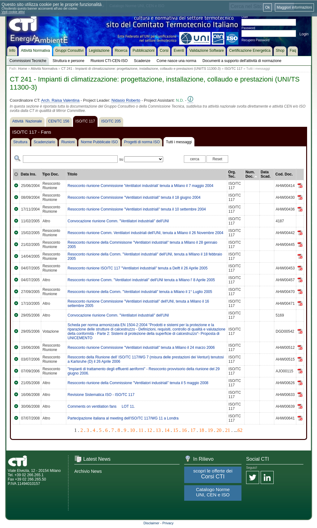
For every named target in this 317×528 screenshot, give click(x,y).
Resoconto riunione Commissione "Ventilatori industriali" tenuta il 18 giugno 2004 (133, 197)
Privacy (168, 523)
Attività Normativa (44, 68)
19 (210, 430)
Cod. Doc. (284, 174)
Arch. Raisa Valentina (60, 100)
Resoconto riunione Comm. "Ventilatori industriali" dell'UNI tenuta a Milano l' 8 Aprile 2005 (141, 280)
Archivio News (88, 471)
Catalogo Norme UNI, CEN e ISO (213, 492)
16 (184, 430)
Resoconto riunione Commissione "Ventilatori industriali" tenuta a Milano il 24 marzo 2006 (141, 347)
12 (149, 430)
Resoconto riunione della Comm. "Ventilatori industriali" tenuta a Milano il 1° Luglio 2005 (139, 292)
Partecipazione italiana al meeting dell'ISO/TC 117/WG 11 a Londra (123, 418)
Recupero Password (255, 40)
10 (132, 430)
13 (158, 430)
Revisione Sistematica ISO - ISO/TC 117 (100, 395)
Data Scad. (266, 174)
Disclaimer (151, 523)
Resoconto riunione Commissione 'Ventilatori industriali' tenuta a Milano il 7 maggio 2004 (140, 186)
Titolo (72, 174)
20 (218, 430)
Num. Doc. (251, 174)
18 (201, 430)
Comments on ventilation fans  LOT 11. (101, 406)
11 (141, 430)
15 (175, 430)
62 (239, 430)
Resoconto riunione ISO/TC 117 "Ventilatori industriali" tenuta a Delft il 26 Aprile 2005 (137, 268)
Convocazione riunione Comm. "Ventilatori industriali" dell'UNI (118, 221)
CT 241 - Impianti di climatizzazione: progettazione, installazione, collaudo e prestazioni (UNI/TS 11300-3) (141, 68)
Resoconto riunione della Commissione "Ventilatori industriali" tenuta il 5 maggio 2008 (137, 383)
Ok (267, 7)
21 (227, 430)
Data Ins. (28, 174)
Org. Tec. (232, 174)
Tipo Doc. (50, 174)
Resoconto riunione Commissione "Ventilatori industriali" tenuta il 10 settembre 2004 (136, 209)
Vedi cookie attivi (13, 12)
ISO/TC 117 (233, 68)
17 (192, 430)
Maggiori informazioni (294, 7)
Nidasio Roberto (125, 100)
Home (22, 68)
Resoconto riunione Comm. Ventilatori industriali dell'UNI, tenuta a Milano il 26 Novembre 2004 (145, 233)
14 (166, 430)
